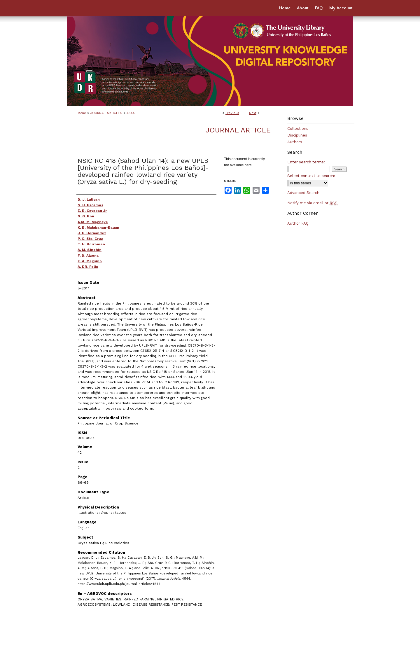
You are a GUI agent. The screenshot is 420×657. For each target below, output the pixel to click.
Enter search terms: (306, 162)
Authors (294, 142)
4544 (131, 113)
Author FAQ (298, 223)
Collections (297, 128)
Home (81, 113)
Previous (232, 113)
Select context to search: (311, 176)
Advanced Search (303, 193)
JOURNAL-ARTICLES (106, 113)
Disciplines (297, 135)
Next (252, 113)
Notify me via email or (312, 203)
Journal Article (238, 130)
